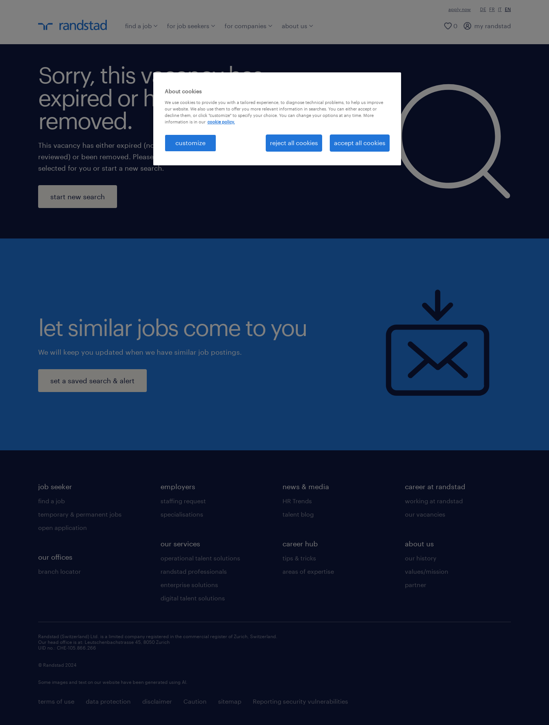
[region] (277, 118)
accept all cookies (359, 142)
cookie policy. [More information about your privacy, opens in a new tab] (221, 121)
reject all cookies (294, 142)
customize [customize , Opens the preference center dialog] (190, 142)
